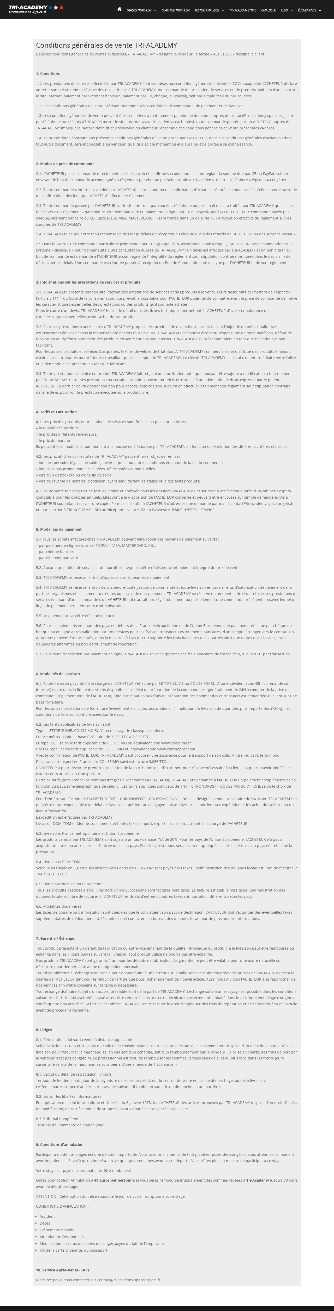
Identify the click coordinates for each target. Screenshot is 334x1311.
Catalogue (268, 10)
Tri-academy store (242, 10)
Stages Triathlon (139, 10)
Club (284, 10)
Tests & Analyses (207, 10)
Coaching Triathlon (175, 10)
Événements (307, 10)
